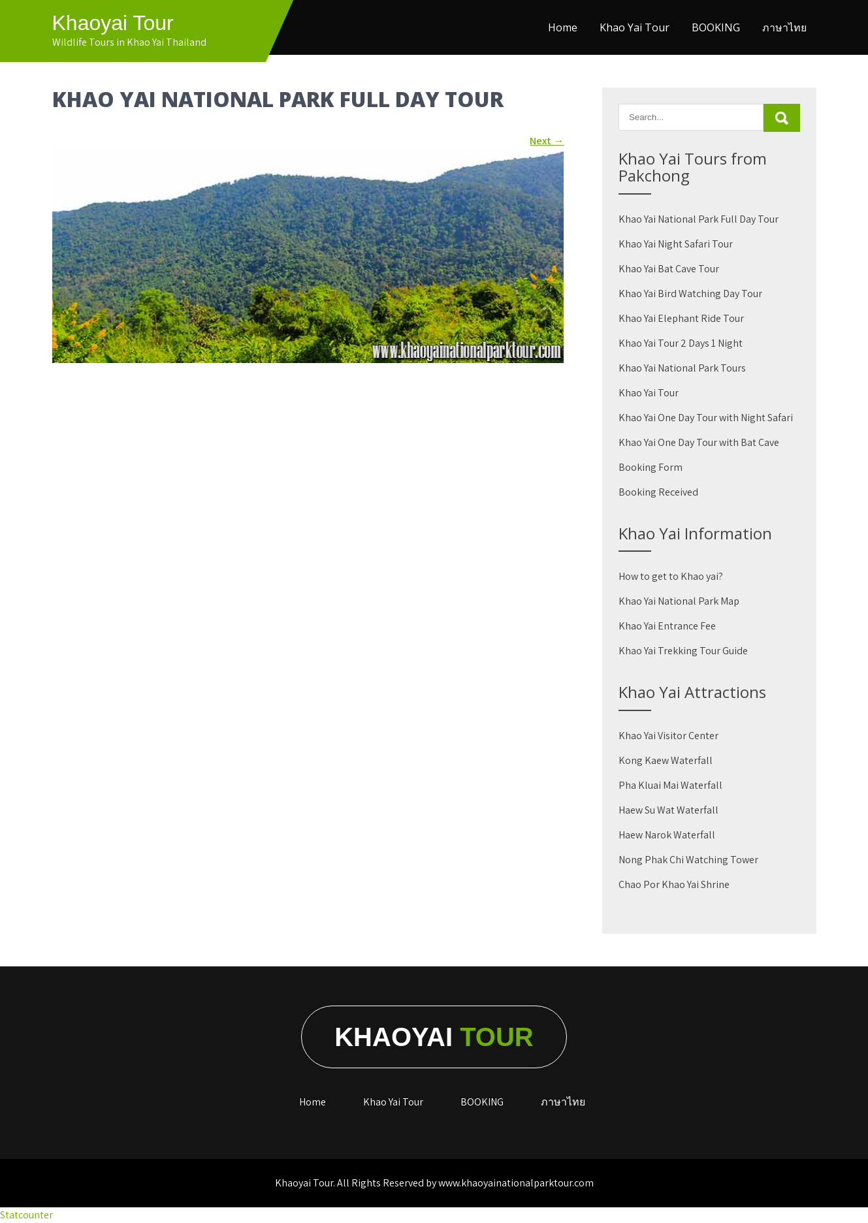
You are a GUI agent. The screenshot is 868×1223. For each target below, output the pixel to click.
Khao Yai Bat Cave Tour (669, 269)
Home (562, 27)
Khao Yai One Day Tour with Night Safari (706, 417)
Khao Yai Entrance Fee (667, 626)
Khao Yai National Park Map (679, 601)
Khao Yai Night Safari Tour (676, 244)
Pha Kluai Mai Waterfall (670, 785)
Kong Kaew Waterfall (666, 760)
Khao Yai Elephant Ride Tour (681, 318)
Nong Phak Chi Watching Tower (688, 859)
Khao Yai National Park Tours (682, 368)
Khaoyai (434, 1037)
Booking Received (658, 492)
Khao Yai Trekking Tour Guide (683, 651)
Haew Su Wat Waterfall (668, 810)
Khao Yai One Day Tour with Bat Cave (699, 442)
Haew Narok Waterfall (667, 835)
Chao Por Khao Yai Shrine (674, 884)
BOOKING (716, 27)
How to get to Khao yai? (671, 576)
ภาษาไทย (784, 27)
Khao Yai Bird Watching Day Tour (690, 293)
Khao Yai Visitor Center (668, 735)
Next (547, 141)
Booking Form (651, 467)
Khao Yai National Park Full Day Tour (699, 219)
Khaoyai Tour (113, 23)
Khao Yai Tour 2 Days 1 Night (681, 343)
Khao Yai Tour (634, 27)
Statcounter (26, 1215)
